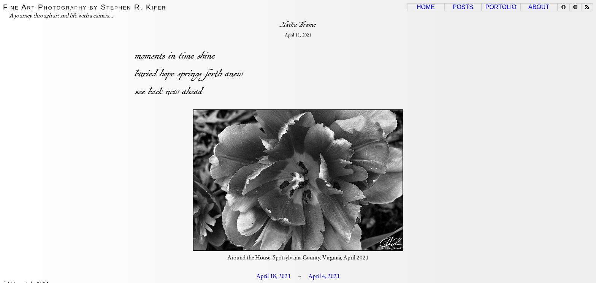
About (538, 7)
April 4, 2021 (324, 276)
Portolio (501, 7)
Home (426, 7)
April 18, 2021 (273, 276)
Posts (463, 7)
